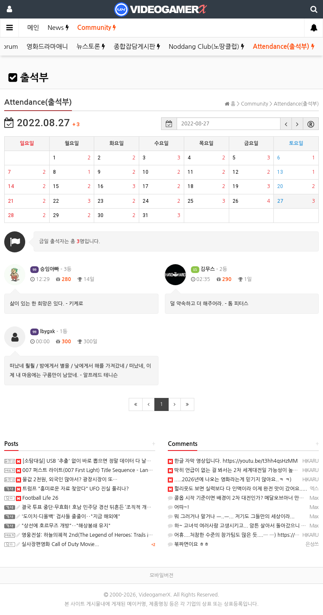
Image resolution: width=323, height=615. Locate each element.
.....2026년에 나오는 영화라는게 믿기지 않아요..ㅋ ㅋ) (229, 479)
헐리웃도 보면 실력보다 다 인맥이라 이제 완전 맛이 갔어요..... (237, 488)
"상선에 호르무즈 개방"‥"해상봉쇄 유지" (63, 525)
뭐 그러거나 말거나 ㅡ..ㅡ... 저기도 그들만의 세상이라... (231, 516)
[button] (286, 123)
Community (96, 27)
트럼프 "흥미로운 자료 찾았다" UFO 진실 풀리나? (72, 488)
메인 (33, 27)
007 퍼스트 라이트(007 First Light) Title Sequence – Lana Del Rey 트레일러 (103, 470)
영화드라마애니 (47, 46)
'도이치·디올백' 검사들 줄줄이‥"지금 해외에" (68, 516)
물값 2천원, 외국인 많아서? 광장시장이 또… (66, 479)
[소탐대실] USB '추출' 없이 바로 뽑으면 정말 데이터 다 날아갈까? (89, 461)
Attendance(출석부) (283, 46)
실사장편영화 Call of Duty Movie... (57, 544)
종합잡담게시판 (137, 46)
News (58, 27)
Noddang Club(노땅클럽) (206, 46)
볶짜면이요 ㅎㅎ (188, 544)
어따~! (178, 507)
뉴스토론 (91, 46)
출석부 (28, 78)
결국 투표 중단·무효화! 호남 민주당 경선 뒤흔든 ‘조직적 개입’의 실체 (92, 507)
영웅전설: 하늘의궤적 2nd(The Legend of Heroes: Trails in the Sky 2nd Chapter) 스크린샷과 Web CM (132, 535)
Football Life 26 (37, 498)
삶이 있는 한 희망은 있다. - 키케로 (46, 303)
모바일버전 (161, 575)
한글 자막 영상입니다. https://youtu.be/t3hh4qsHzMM (233, 461)
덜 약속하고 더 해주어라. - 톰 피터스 (209, 303)
